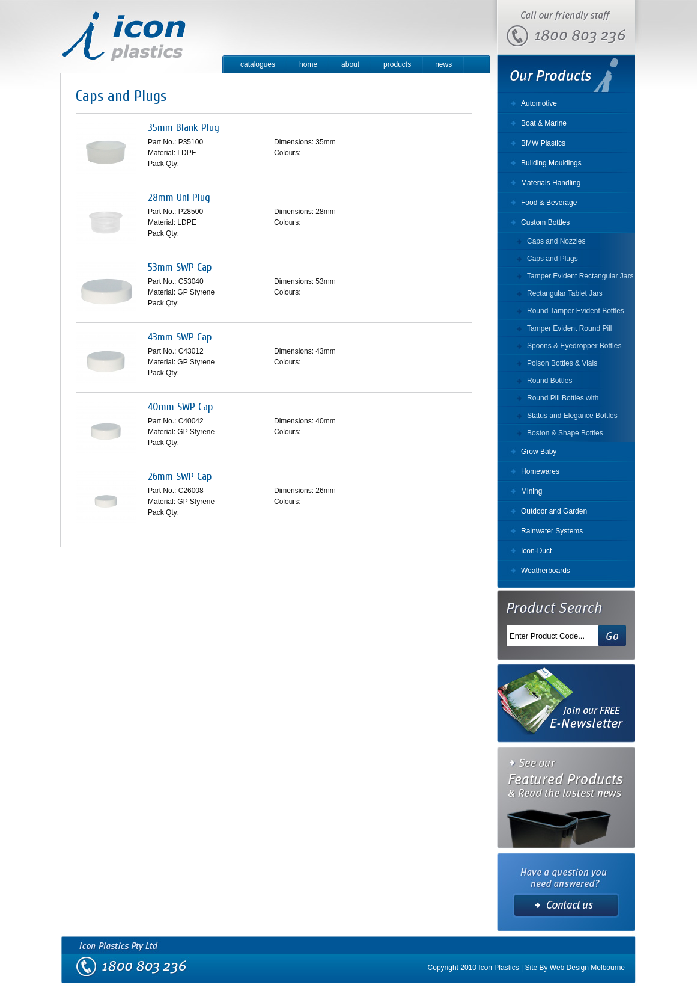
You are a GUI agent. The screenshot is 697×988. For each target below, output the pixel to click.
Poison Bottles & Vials (562, 363)
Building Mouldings (551, 163)
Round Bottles (549, 380)
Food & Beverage (549, 202)
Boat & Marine (544, 123)
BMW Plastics (543, 143)
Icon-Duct (536, 551)
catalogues (257, 64)
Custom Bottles (545, 222)
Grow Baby (538, 451)
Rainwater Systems (552, 531)
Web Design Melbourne (587, 967)
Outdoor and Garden (554, 511)
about (350, 64)
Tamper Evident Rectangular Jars (580, 276)
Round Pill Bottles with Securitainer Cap (562, 400)
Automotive (539, 103)
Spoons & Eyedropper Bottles (574, 346)
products (397, 64)
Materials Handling (550, 183)
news (443, 64)
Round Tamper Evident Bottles (575, 311)
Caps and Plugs (552, 258)
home (308, 64)
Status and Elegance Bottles (572, 415)
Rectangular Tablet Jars (565, 293)
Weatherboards (545, 570)
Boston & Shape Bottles (565, 433)
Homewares (540, 471)
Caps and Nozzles (556, 241)
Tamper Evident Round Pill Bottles (569, 330)
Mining (531, 491)
